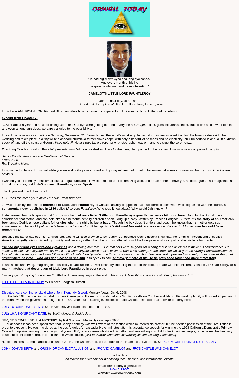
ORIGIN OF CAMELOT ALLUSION (64, 348)
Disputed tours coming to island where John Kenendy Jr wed (44, 292)
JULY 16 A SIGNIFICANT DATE (24, 313)
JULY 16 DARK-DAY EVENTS (23, 306)
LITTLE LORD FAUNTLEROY (23, 282)
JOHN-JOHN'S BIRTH (17, 348)
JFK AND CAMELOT (110, 348)
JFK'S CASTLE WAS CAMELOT (155, 348)
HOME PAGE (119, 369)
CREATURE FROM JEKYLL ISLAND (190, 341)
